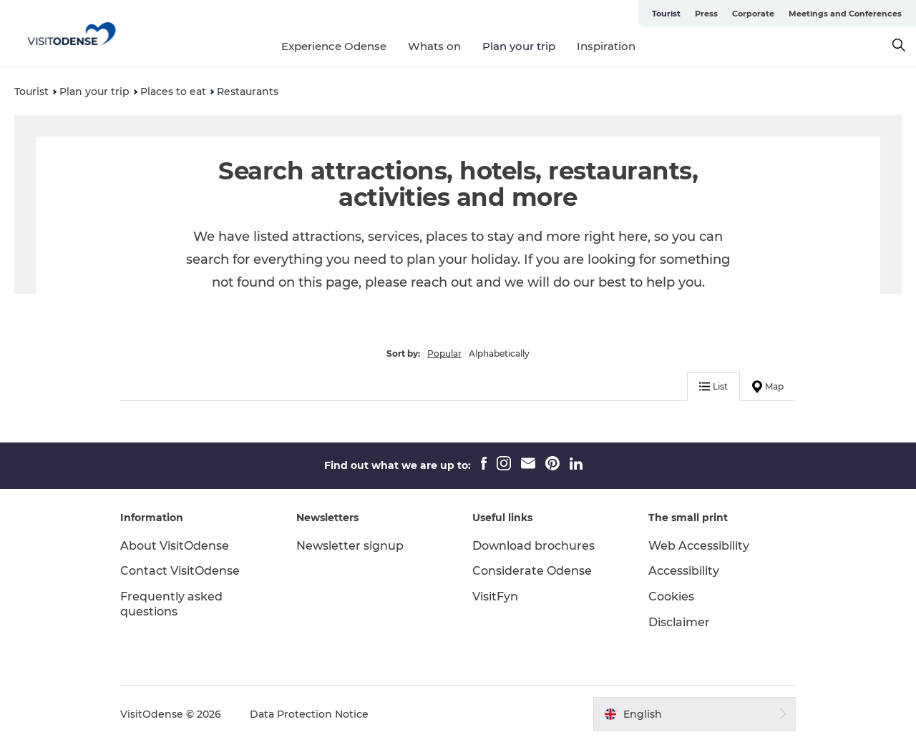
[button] (694, 714)
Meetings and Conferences (845, 14)
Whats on (434, 46)
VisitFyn (495, 596)
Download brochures (533, 546)
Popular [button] (444, 353)
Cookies (671, 596)
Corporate (753, 14)
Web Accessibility (698, 546)
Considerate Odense (532, 571)
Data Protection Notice (309, 714)
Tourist (666, 14)
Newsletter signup (350, 546)
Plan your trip (518, 46)
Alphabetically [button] (499, 353)
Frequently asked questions (171, 604)
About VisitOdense (174, 546)
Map (768, 387)
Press (706, 14)
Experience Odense (333, 46)
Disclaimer (679, 622)
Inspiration (606, 46)
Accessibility (683, 571)
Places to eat (173, 91)
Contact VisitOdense (180, 571)
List (713, 386)
